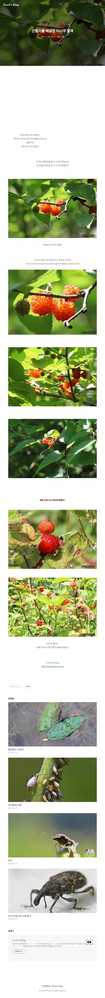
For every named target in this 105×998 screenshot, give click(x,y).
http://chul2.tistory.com (52, 666)
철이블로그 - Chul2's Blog (52, 986)
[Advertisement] (52, 94)
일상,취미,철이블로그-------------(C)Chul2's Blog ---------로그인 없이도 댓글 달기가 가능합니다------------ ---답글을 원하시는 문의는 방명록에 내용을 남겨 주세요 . (49, 944)
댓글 (11, 930)
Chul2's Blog (11, 4)
